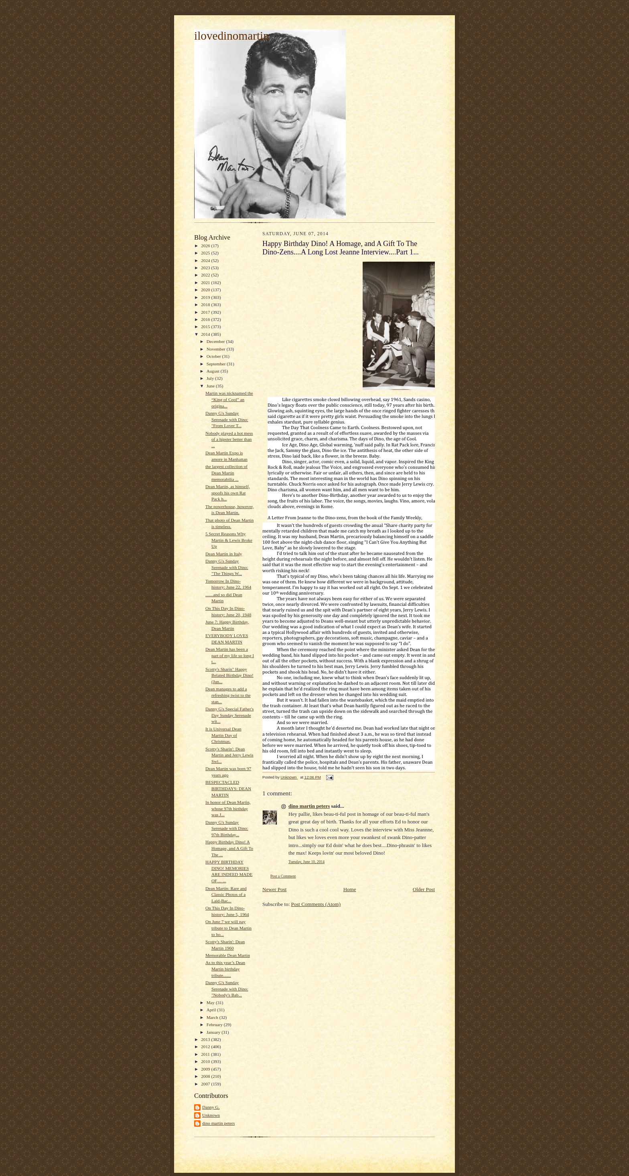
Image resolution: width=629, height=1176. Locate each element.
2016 (206, 319)
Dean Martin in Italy (223, 553)
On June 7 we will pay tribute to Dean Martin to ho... (228, 927)
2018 (206, 304)
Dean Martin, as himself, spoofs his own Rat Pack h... (227, 492)
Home (349, 889)
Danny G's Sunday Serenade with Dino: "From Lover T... (226, 419)
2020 (206, 289)
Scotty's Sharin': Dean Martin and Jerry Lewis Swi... (229, 755)
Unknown (211, 1115)
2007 (206, 1083)
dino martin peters (218, 1123)
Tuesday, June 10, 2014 (306, 861)
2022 (206, 274)
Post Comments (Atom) (316, 904)
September (217, 363)
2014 (206, 334)
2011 (206, 1054)
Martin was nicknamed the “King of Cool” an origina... (229, 399)
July (211, 378)
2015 (206, 326)
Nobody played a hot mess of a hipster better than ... (229, 439)
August (214, 371)
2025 (206, 252)
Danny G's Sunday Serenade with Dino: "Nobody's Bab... (226, 988)
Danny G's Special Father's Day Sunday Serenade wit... (229, 715)
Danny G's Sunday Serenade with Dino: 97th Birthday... (226, 828)
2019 (206, 297)
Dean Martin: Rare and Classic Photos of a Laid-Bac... (226, 894)
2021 (206, 282)
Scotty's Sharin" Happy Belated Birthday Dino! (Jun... (229, 675)
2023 (206, 267)
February (215, 1024)
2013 (206, 1039)
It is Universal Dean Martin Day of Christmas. (223, 735)
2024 (206, 260)
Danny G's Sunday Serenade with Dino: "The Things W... (226, 567)
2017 (206, 312)
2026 (206, 245)
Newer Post (274, 889)
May (211, 1002)
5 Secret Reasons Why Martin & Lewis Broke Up (228, 540)
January (214, 1032)
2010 (206, 1061)
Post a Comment (283, 876)
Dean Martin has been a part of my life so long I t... (229, 655)
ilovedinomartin (231, 35)
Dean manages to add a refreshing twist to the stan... (228, 695)
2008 (206, 1076)
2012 (206, 1046)
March (213, 1017)
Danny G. (210, 1107)
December (216, 341)
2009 (206, 1069)
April (212, 1009)
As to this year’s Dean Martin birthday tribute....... (225, 968)
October (214, 356)
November (217, 349)
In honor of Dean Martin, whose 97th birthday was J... (228, 808)
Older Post (424, 889)
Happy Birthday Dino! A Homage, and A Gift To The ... (229, 848)
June (211, 385)
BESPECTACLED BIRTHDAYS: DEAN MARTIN (228, 788)
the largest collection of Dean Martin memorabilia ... (226, 472)
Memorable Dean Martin (227, 955)
